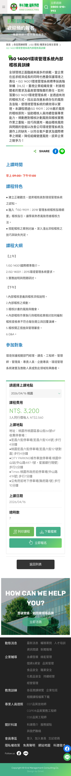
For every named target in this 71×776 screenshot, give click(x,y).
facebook (19, 753)
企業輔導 (11, 657)
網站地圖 (44, 745)
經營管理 (32, 683)
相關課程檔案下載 (38, 697)
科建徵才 (59, 745)
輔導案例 (46, 643)
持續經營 (49, 676)
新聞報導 (46, 649)
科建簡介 (32, 724)
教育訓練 (11, 690)
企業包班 (52, 690)
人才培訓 (60, 643)
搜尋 (46, 7)
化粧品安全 (34, 676)
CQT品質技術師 (36, 704)
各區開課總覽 (35, 690)
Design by (32, 771)
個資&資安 (33, 663)
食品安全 (32, 670)
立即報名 (41, 543)
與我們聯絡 (34, 731)
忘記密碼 (54, 738)
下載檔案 (48, 532)
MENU (3, 7)
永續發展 (32, 657)
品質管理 (48, 663)
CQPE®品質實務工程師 (41, 710)
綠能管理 (46, 657)
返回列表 (36, 564)
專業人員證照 (14, 704)
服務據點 (46, 724)
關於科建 (11, 725)
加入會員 (40, 738)
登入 (30, 738)
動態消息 (11, 643)
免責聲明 (29, 745)
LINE (25, 753)
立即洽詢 (36, 622)
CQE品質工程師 (37, 717)
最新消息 (32, 643)
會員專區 (11, 738)
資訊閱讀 (32, 649)
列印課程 (21, 532)
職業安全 (46, 670)
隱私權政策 (12, 745)
